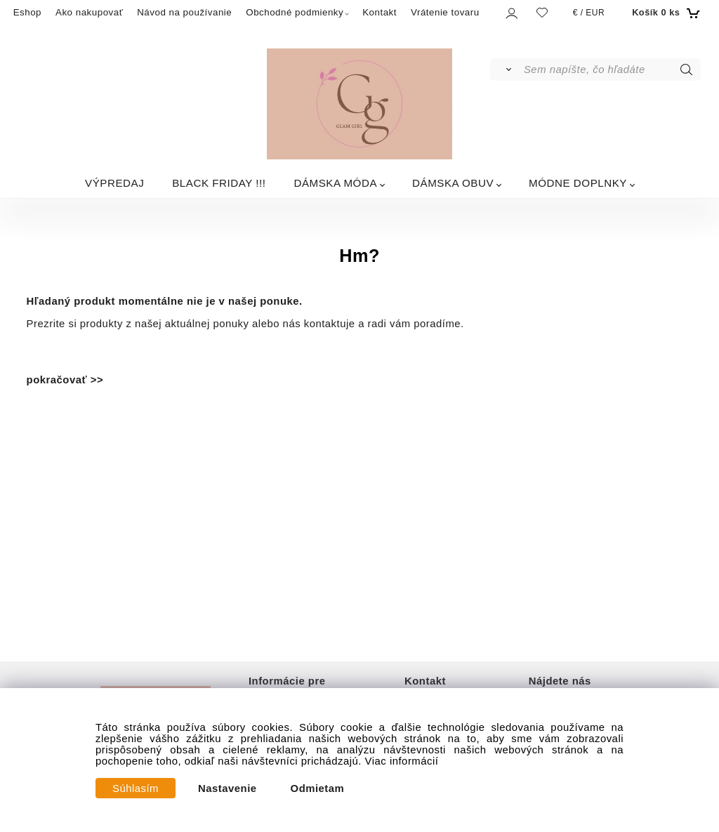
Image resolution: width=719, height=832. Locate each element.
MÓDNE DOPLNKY (578, 183)
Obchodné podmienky (294, 12)
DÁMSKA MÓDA (335, 183)
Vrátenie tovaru (445, 12)
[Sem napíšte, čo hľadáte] (611, 69)
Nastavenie (227, 788)
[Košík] (664, 12)
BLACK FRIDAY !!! (218, 183)
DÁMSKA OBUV (453, 183)
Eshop (27, 12)
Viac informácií (402, 761)
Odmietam (318, 788)
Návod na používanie (184, 12)
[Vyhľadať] (506, 69)
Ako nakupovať (89, 12)
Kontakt (379, 12)
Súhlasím (135, 788)
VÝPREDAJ (114, 183)
